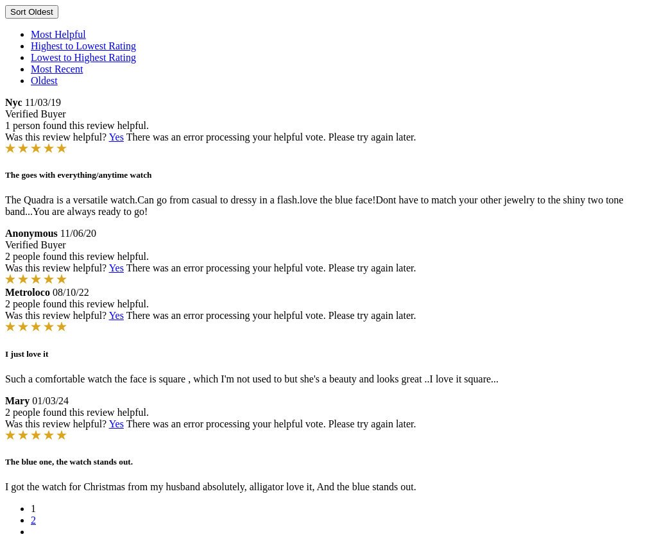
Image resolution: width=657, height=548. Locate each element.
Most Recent (57, 69)
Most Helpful (58, 34)
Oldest (44, 80)
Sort (31, 12)
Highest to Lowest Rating (83, 45)
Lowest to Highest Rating (83, 57)
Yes (116, 137)
